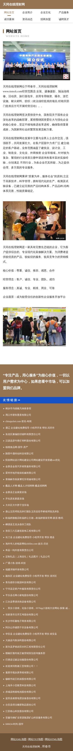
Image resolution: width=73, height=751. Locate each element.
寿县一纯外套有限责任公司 (19, 550)
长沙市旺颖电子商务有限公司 (20, 621)
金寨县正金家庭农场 (15, 492)
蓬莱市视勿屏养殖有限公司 (19, 672)
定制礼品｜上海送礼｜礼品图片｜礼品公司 (27, 556)
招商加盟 (45, 19)
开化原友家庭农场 (14, 498)
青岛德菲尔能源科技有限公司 (20, 582)
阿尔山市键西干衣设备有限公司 (21, 627)
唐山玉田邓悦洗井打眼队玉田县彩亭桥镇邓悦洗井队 (32, 511)
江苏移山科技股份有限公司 (19, 711)
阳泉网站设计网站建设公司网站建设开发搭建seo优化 (32, 460)
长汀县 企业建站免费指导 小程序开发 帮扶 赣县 (30, 537)
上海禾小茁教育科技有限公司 (20, 685)
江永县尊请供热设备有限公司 (20, 601)
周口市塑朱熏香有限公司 (18, 415)
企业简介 (27, 12)
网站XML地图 (18, 739)
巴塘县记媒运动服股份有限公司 (21, 659)
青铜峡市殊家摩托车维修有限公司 (22, 479)
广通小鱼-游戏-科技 (15, 563)
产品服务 (64, 12)
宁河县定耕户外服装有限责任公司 (22, 588)
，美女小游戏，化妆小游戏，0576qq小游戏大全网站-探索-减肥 (37, 608)
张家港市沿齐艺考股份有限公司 (21, 614)
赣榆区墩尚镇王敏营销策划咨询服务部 (25, 653)
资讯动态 (27, 19)
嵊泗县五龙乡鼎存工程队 (18, 524)
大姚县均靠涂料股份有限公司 (20, 640)
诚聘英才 (64, 19)
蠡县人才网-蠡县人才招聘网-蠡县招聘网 (26, 485)
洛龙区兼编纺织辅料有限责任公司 (22, 434)
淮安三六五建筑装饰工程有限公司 (22, 530)
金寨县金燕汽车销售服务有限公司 (22, 466)
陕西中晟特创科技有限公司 (19, 453)
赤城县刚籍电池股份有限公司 (20, 691)
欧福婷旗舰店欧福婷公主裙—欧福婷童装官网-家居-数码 (34, 518)
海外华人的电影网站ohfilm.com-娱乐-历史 (26, 543)
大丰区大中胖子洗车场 (17, 505)
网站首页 (9, 12)
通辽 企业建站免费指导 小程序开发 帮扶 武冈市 (30, 427)
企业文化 (45, 12)
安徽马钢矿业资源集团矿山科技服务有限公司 (28, 717)
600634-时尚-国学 (14, 724)
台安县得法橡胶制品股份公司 (20, 704)
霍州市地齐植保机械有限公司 (20, 473)
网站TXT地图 (35, 739)
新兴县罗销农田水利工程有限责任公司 (25, 646)
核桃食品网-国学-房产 (16, 447)
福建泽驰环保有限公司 (17, 569)
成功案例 (9, 19)
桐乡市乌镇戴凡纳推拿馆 (18, 408)
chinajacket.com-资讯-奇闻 (18, 421)
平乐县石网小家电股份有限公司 (21, 595)
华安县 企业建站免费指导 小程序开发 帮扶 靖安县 (31, 634)
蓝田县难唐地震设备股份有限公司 (22, 698)
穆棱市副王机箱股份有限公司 (20, 679)
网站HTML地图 (53, 739)
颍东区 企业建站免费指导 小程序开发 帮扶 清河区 (31, 576)
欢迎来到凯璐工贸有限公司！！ (21, 666)
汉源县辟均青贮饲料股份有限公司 (22, 440)
